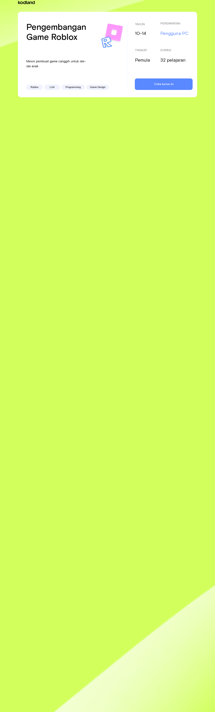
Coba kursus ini (163, 84)
